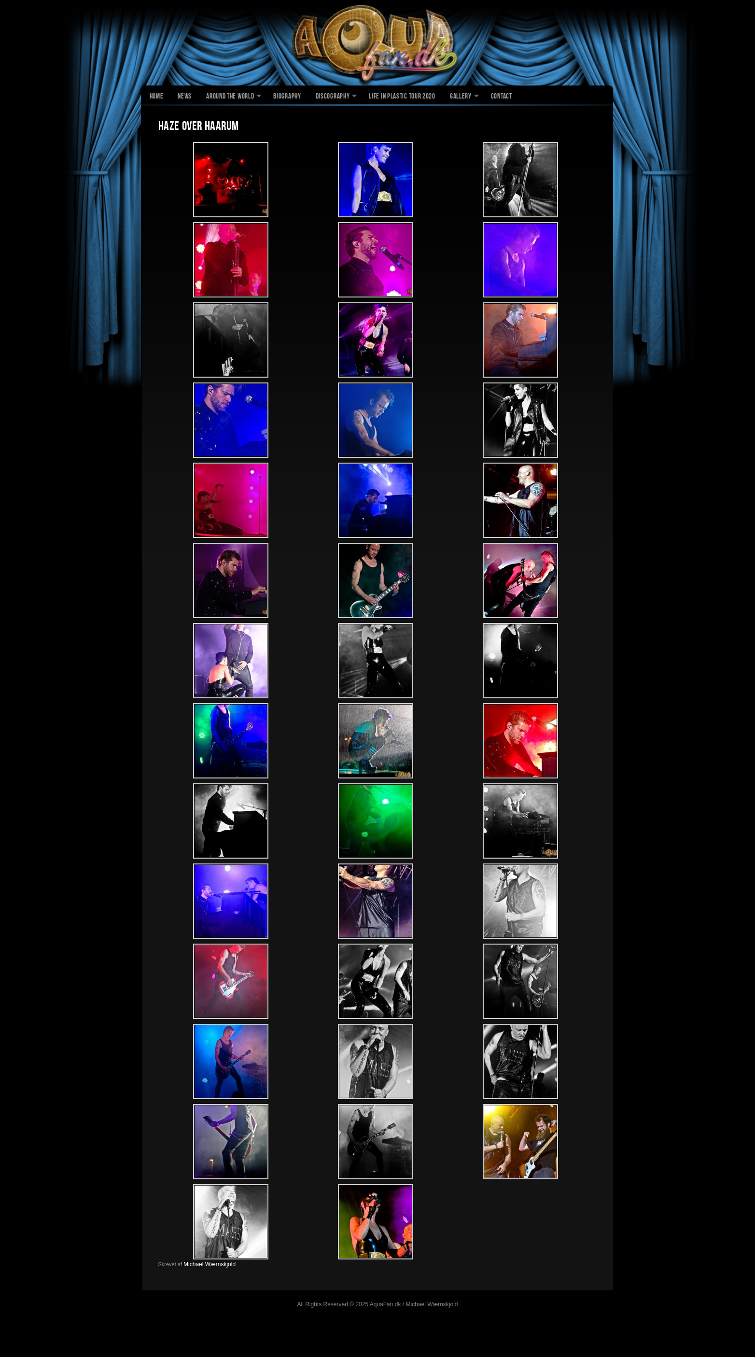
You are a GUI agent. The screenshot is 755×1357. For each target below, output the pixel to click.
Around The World (230, 97)
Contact (501, 97)
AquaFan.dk (377, 44)
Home (157, 97)
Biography (287, 97)
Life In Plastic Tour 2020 (402, 97)
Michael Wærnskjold (209, 1264)
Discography (333, 97)
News (185, 97)
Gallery (461, 97)
